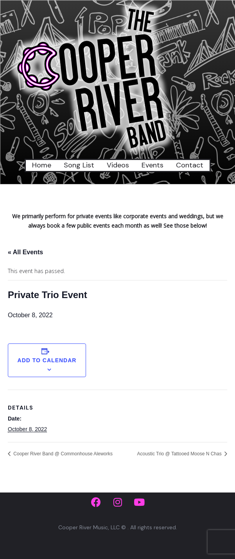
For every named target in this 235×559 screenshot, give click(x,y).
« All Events (25, 252)
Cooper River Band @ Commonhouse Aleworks (62, 454)
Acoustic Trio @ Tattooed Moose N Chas (180, 454)
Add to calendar (47, 360)
